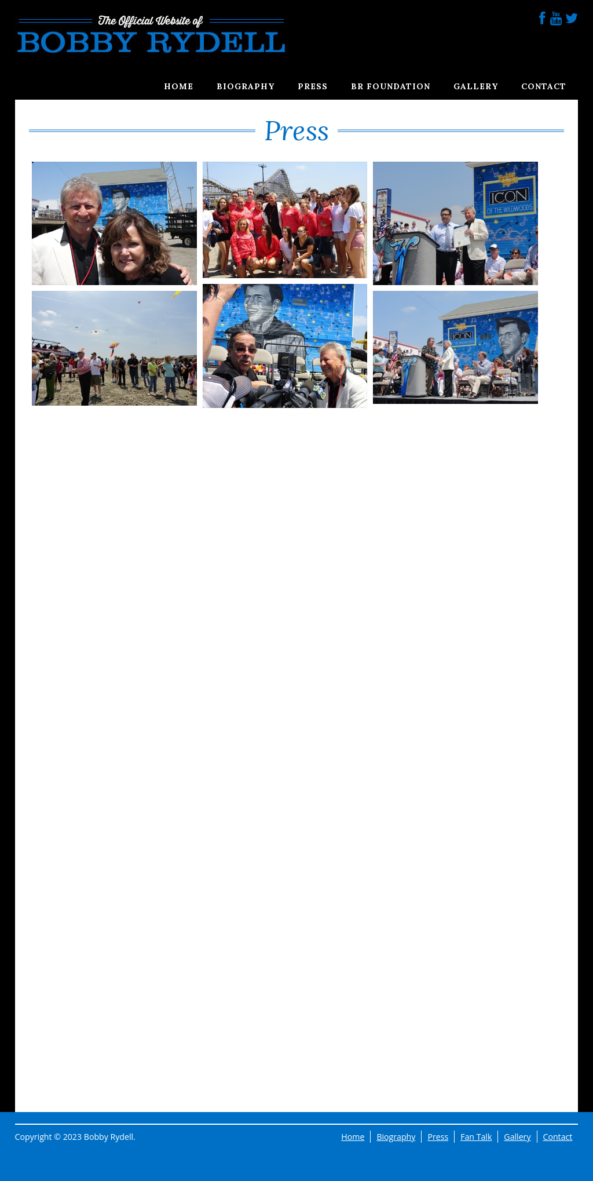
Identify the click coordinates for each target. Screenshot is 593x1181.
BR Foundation (390, 86)
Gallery (475, 86)
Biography (245, 86)
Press (313, 86)
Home (178, 86)
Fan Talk (476, 1136)
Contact (543, 86)
